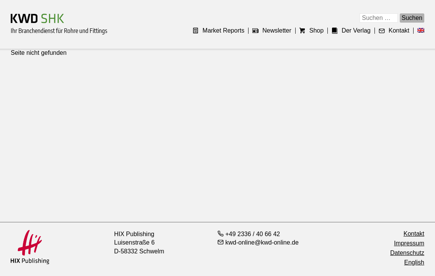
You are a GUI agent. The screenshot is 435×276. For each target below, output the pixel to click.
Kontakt (394, 31)
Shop (311, 31)
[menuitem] (419, 31)
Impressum (409, 243)
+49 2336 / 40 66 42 (249, 233)
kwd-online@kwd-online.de (258, 242)
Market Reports (218, 31)
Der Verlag (351, 31)
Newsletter (271, 31)
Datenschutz (407, 253)
